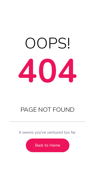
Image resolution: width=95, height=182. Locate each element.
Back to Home (47, 145)
